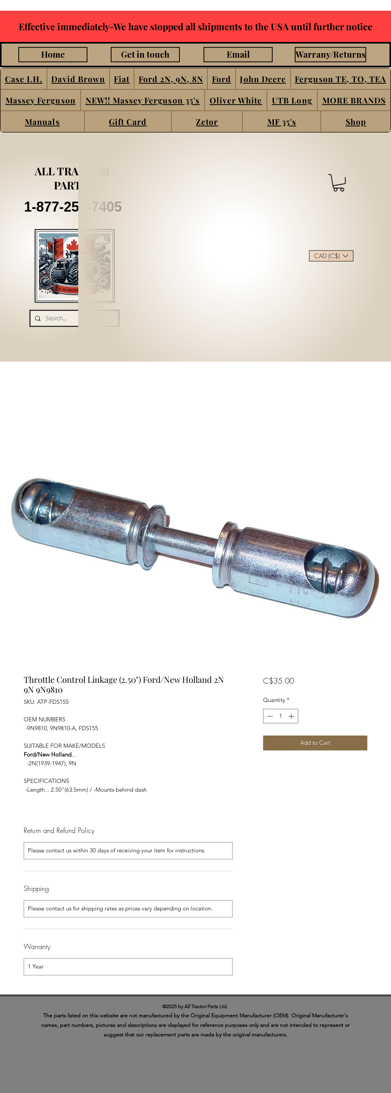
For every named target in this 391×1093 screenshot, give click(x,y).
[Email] (238, 54)
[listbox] (331, 256)
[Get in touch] (145, 54)
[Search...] (73, 318)
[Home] (52, 54)
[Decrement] (269, 716)
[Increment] (292, 716)
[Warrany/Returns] (330, 54)
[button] (23, 78)
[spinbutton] (280, 716)
